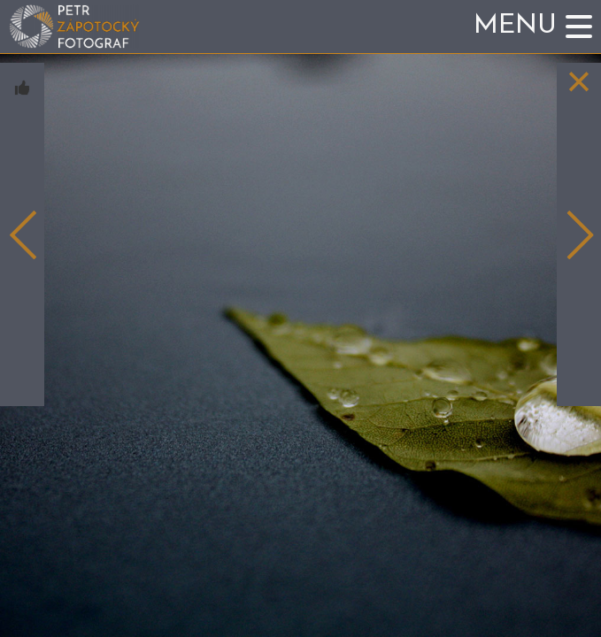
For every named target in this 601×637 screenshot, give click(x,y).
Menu (515, 26)
